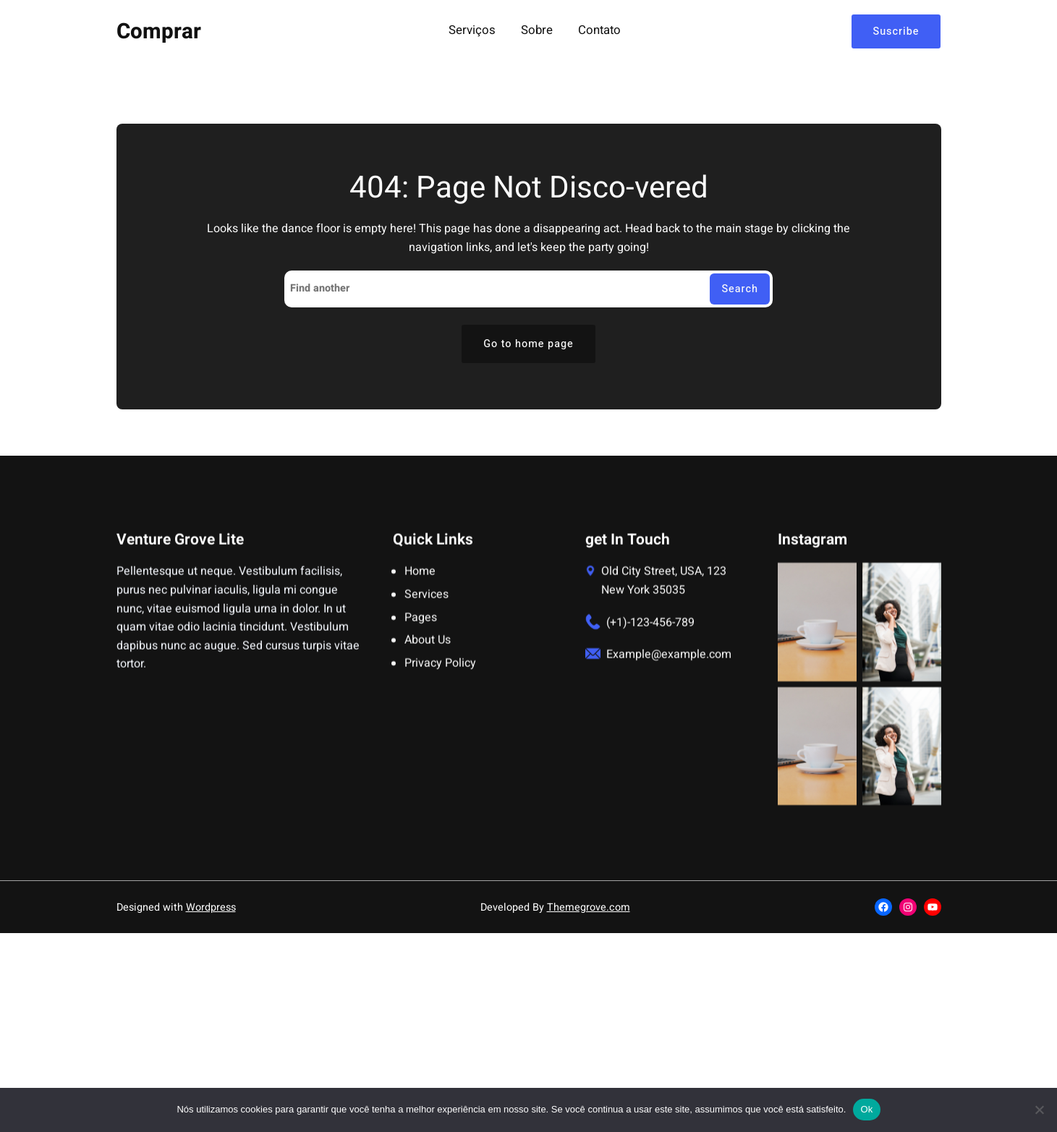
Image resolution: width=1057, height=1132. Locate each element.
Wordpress (211, 907)
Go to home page (528, 344)
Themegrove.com (588, 907)
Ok (866, 1109)
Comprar (158, 31)
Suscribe (896, 31)
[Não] (1039, 1109)
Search (739, 289)
